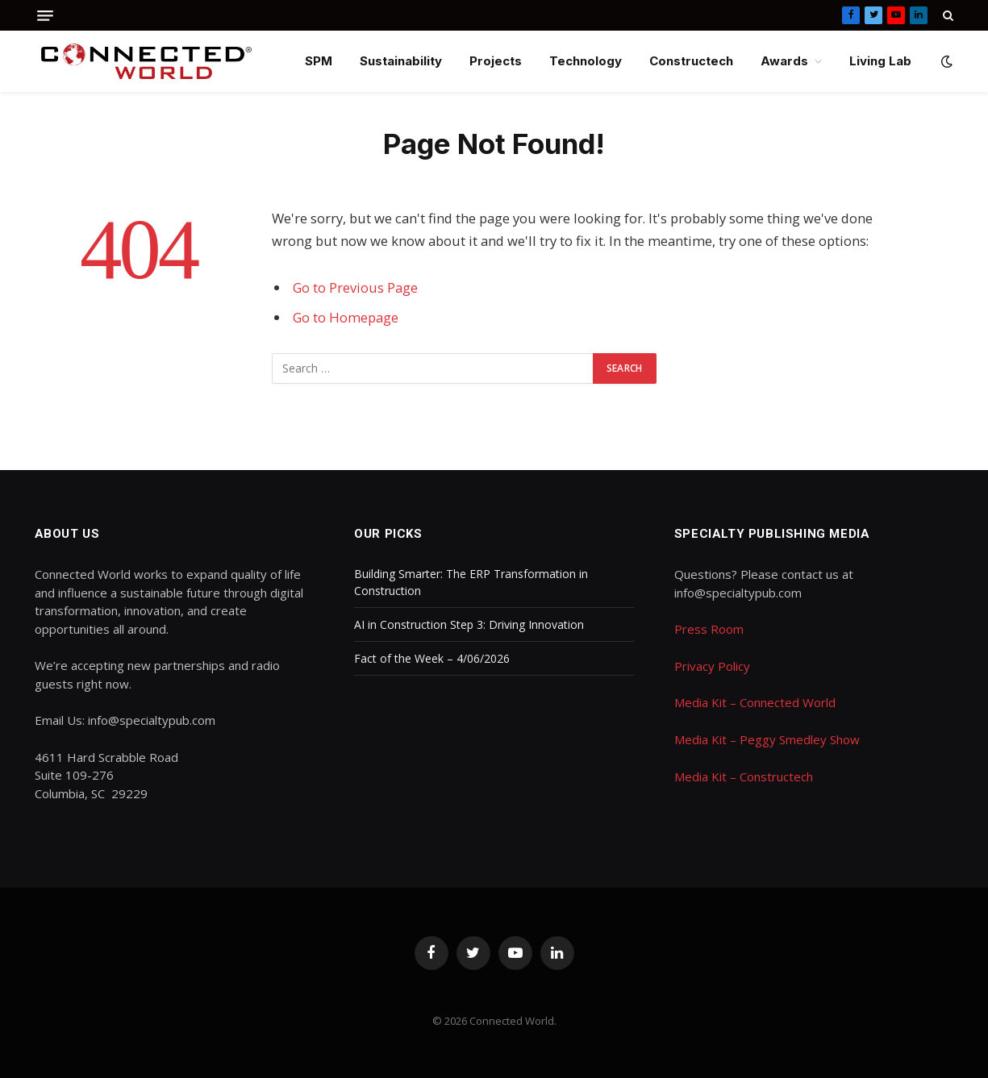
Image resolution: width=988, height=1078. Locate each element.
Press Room (709, 629)
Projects (495, 61)
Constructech (691, 61)
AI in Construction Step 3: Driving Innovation (469, 624)
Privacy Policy (712, 666)
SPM (318, 61)
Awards (784, 61)
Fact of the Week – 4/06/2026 (433, 658)
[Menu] (45, 15)
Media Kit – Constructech (743, 776)
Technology (585, 61)
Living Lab (880, 61)
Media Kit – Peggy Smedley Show (767, 739)
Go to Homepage (345, 317)
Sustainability (401, 61)
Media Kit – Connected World (755, 702)
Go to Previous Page (355, 287)
